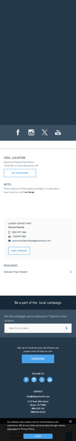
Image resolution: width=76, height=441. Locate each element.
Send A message (19, 250)
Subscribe (38, 359)
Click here (12, 428)
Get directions (20, 172)
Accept (38, 436)
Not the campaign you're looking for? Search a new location (35, 318)
